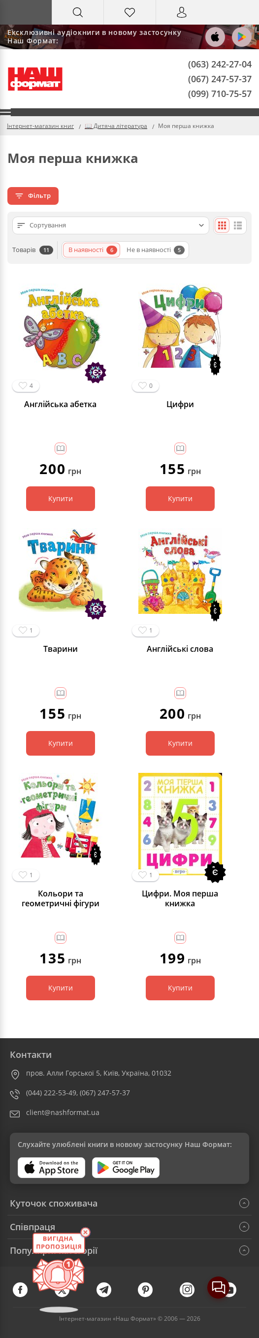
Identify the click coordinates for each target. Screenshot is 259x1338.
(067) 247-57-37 (220, 78)
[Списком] (237, 225)
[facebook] (25, 1295)
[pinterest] (150, 1295)
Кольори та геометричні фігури (60, 898)
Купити (60, 498)
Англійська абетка (60, 404)
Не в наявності (156, 249)
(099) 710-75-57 (220, 93)
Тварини (60, 649)
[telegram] (109, 1295)
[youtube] (234, 1295)
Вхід (181, 21)
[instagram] (192, 1295)
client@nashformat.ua (62, 1112)
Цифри (180, 404)
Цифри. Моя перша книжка (180, 898)
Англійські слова (180, 649)
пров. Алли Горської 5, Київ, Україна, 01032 (98, 1073)
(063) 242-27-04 (220, 64)
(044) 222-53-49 (51, 1092)
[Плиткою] (222, 225)
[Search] (77, 12)
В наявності (92, 249)
